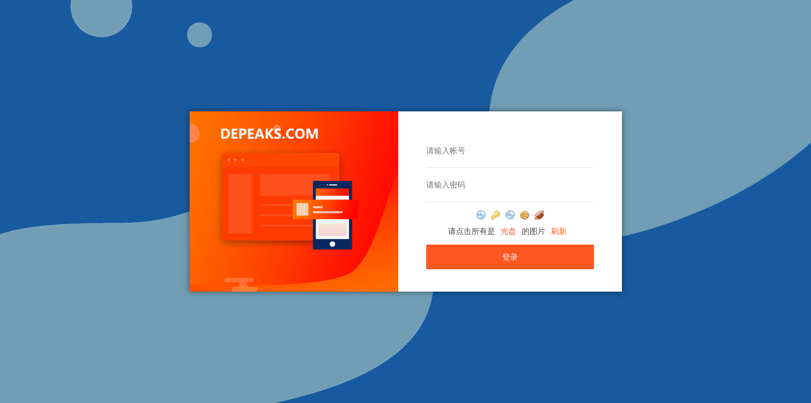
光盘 (508, 231)
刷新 (559, 231)
